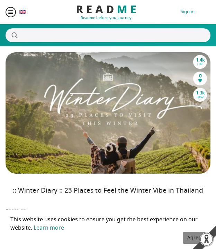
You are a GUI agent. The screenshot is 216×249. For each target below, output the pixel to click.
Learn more (49, 228)
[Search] (108, 35)
